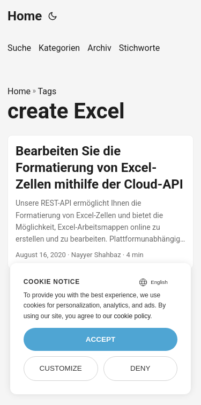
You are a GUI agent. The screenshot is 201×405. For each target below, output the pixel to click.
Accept (101, 339)
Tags (47, 91)
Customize (60, 368)
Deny (140, 368)
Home (25, 16)
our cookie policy (127, 316)
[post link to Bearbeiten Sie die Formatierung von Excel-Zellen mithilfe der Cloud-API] (100, 202)
